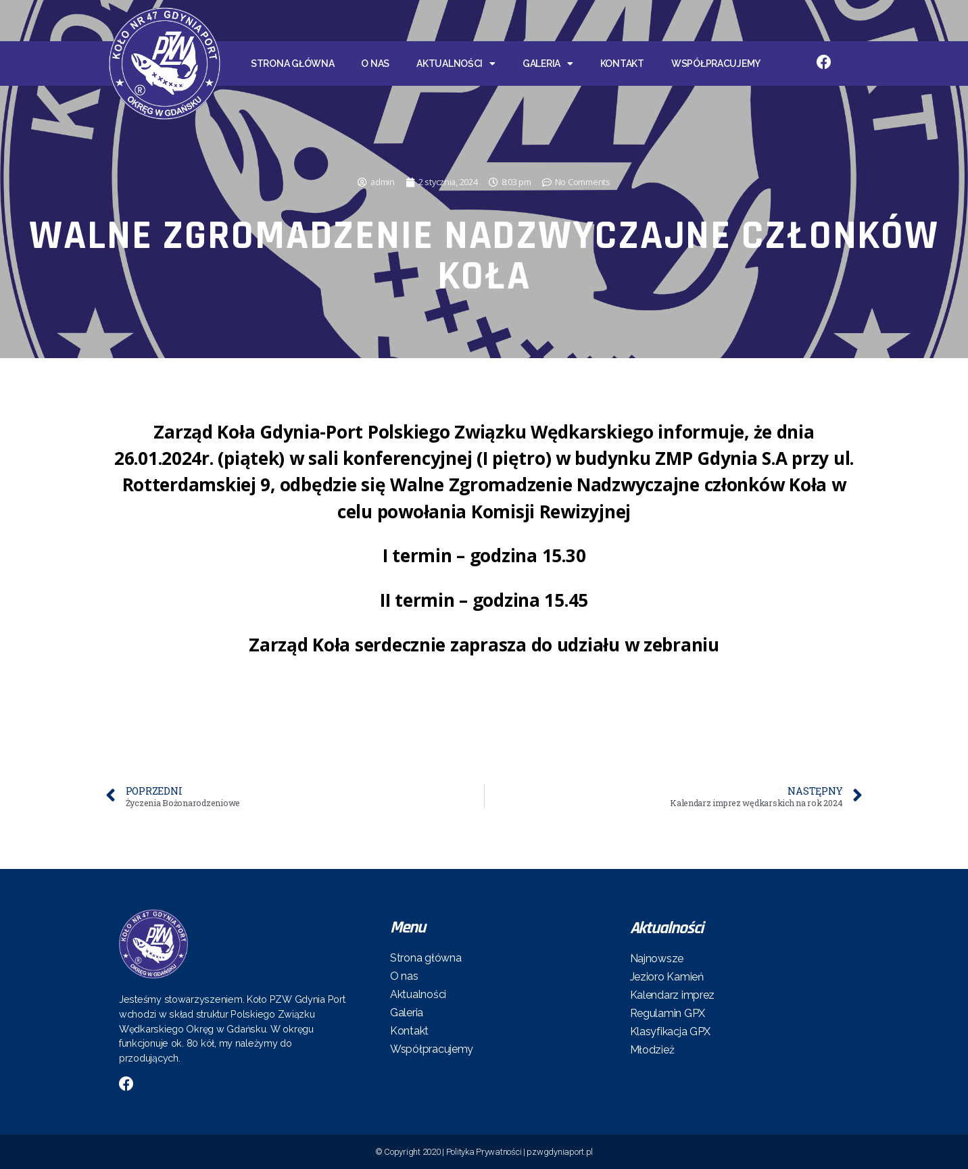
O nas (375, 63)
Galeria (548, 63)
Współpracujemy (715, 63)
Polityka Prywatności (484, 1152)
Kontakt (622, 63)
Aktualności (455, 63)
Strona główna (293, 63)
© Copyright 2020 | (410, 1152)
